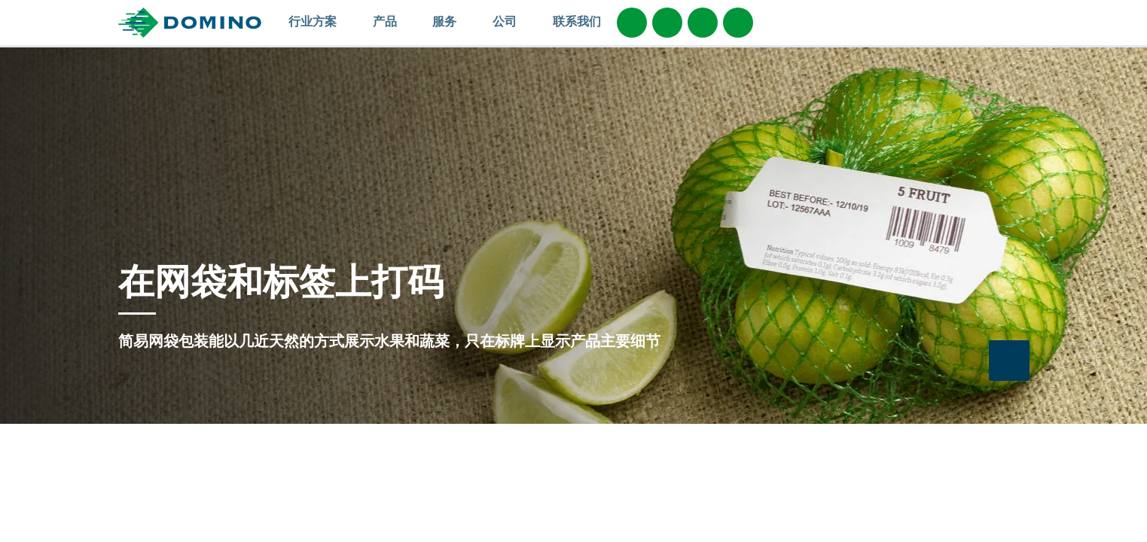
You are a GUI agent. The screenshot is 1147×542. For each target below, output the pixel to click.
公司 (512, 21)
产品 (392, 21)
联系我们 (577, 21)
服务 (451, 21)
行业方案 (319, 21)
